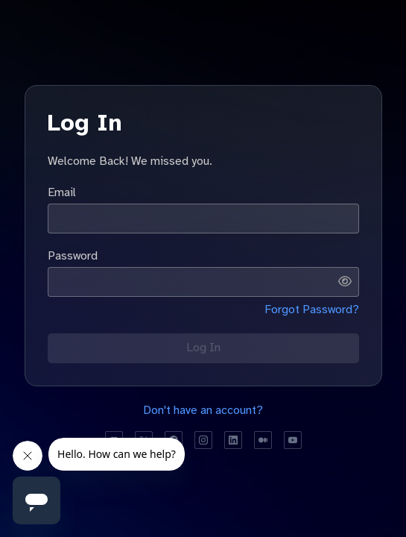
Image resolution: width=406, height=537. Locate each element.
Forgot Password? (311, 309)
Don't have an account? (203, 410)
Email (62, 192)
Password (73, 255)
